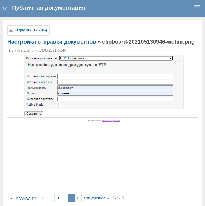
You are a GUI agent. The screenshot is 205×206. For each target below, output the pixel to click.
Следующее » (96, 198)
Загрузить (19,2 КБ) (30, 30)
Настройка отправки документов (51, 42)
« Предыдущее (23, 198)
